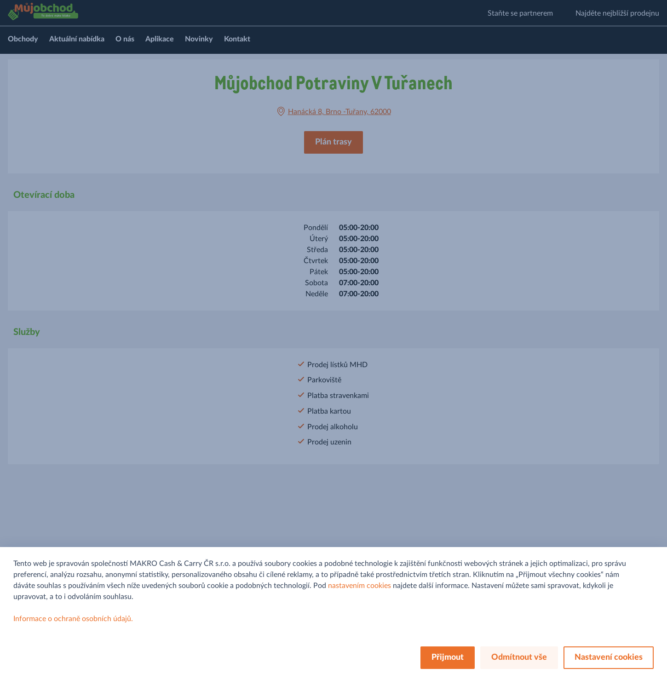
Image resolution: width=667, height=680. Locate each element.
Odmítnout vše (519, 657)
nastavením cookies (359, 585)
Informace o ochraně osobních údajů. (73, 618)
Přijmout (447, 657)
